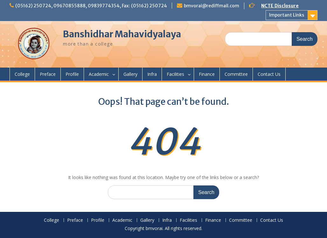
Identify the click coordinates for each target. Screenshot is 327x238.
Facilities (175, 74)
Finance (207, 74)
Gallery (130, 74)
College (22, 74)
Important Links (286, 15)
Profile (72, 74)
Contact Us (269, 74)
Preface (48, 74)
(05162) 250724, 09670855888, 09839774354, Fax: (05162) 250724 (91, 6)
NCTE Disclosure (280, 6)
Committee (236, 74)
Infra (152, 74)
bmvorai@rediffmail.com (211, 6)
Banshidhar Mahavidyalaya (122, 34)
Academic (99, 74)
